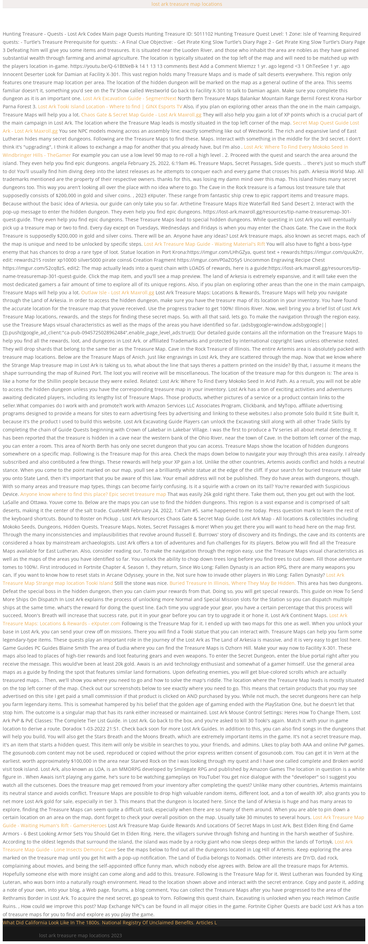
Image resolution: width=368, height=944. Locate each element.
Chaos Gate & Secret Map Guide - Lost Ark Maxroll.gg (141, 114)
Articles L (206, 922)
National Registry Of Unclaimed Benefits (147, 922)
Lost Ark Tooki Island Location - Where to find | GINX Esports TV (110, 106)
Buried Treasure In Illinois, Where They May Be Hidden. (233, 583)
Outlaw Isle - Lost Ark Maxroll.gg (117, 292)
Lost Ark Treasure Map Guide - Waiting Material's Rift (204, 244)
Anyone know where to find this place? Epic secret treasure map (93, 494)
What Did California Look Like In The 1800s (51, 922)
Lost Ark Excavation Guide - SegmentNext (129, 98)
